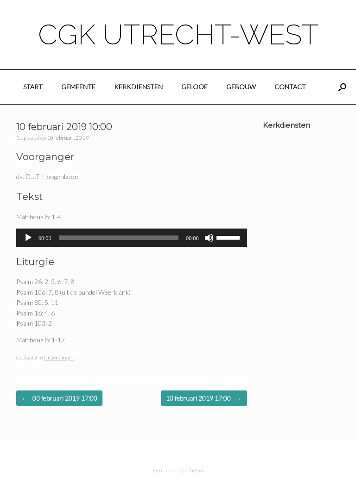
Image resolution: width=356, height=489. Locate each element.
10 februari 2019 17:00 (204, 398)
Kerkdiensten (138, 87)
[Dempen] (209, 237)
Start (33, 87)
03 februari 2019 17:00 (59, 398)
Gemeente (78, 87)
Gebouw (241, 87)
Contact (290, 87)
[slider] (119, 237)
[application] (131, 238)
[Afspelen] (28, 237)
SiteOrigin (175, 470)
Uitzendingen (59, 357)
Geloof (194, 87)
